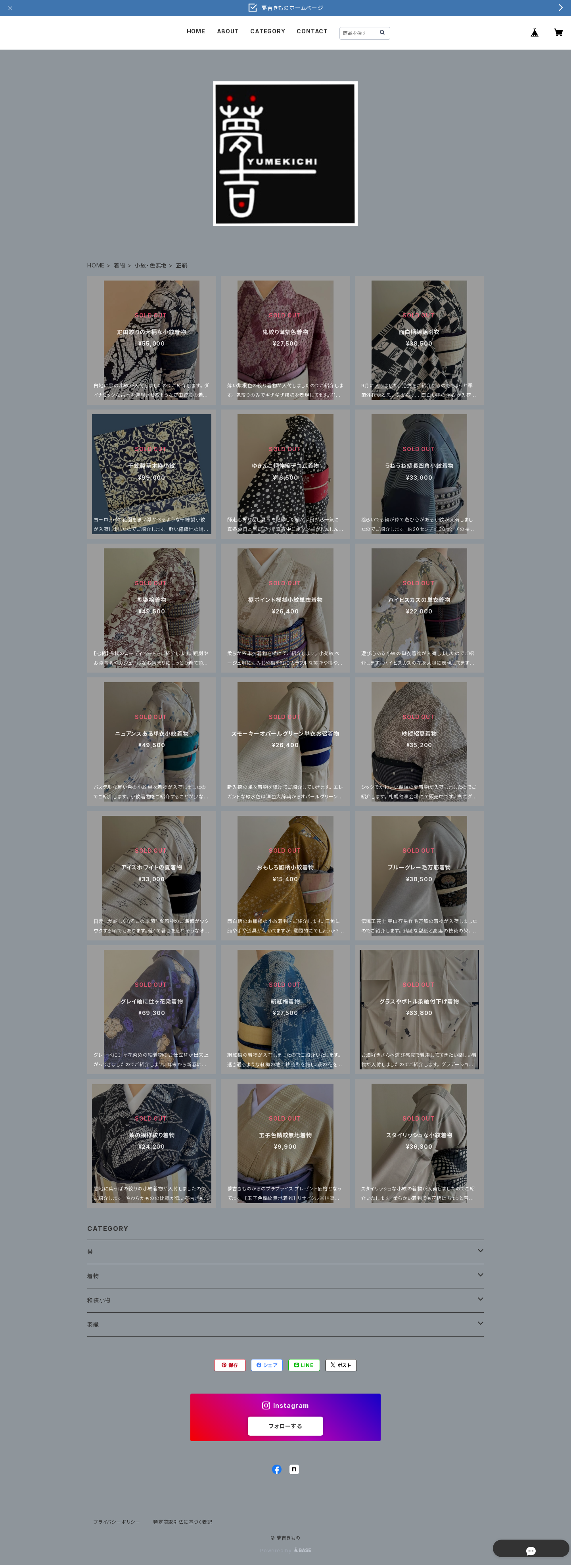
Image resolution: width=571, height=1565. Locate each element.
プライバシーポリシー (117, 1522)
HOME (196, 31)
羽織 (93, 1324)
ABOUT (228, 31)
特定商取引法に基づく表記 (183, 1522)
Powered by (285, 1550)
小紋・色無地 (150, 265)
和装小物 (99, 1300)
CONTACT (312, 31)
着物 (120, 265)
